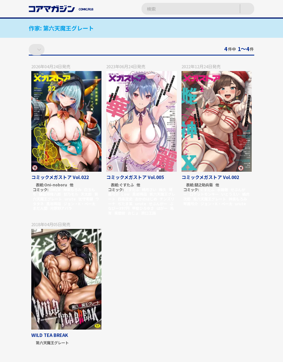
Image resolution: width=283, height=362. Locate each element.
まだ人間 (40, 208)
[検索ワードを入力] (185, 9)
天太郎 (86, 194)
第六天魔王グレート (209, 199)
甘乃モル (70, 194)
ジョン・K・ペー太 (79, 203)
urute (70, 199)
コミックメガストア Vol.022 (60, 177)
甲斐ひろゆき (143, 208)
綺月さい (149, 189)
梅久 (162, 189)
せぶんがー (158, 203)
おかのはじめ (146, 199)
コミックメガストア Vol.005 (135, 177)
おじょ (133, 213)
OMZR (55, 189)
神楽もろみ (72, 189)
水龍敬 (222, 189)
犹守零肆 (85, 199)
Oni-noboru (55, 185)
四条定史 (125, 199)
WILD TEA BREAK (49, 335)
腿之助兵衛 (203, 185)
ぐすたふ (126, 185)
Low (125, 194)
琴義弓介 (190, 203)
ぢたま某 (125, 203)
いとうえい (230, 194)
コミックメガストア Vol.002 (210, 177)
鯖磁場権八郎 (50, 194)
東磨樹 (119, 213)
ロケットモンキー (204, 194)
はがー (161, 208)
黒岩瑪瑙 (53, 203)
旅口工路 (148, 213)
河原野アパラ (61, 208)
